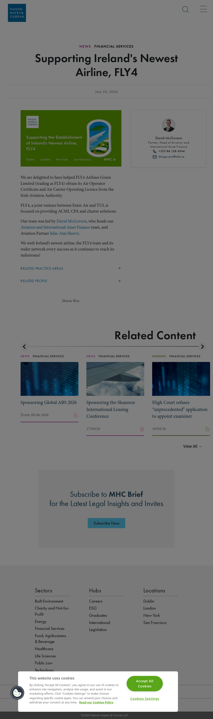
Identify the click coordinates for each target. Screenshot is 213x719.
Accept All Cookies (144, 683)
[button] (17, 693)
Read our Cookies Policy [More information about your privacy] (96, 702)
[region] (98, 691)
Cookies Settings (144, 698)
